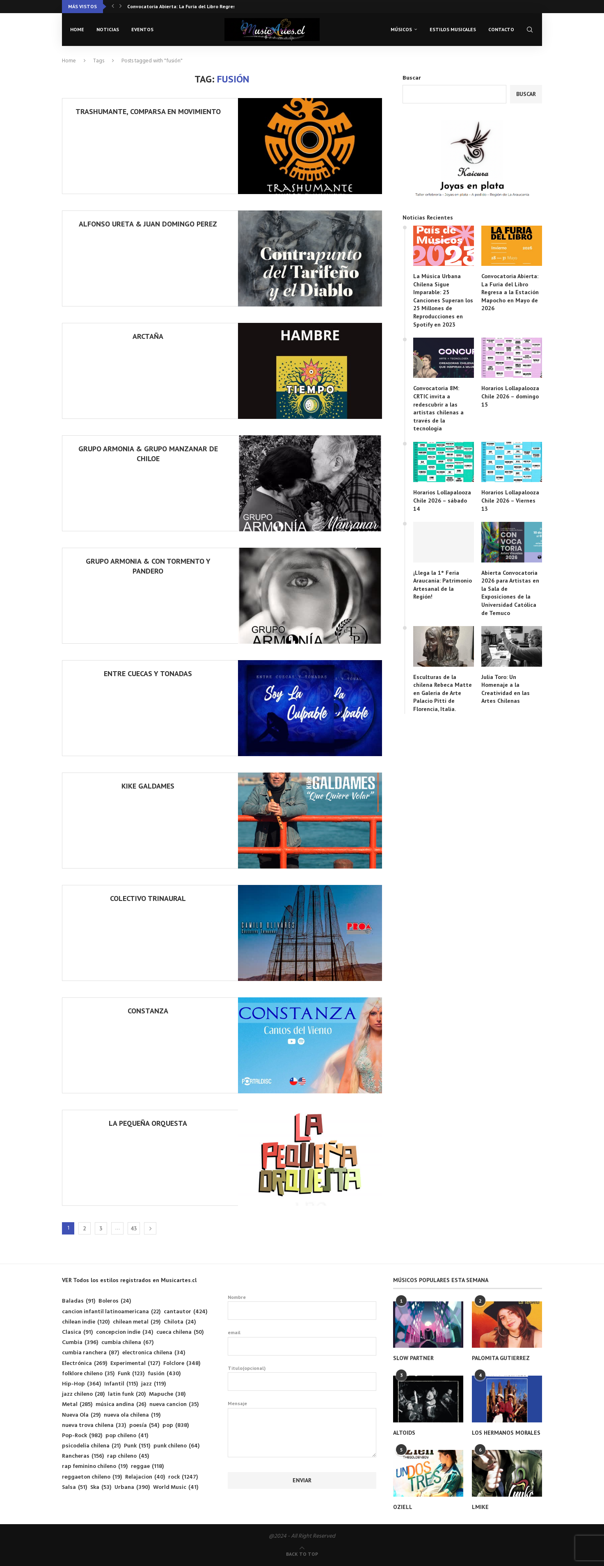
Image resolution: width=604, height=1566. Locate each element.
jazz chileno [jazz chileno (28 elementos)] (83, 1394)
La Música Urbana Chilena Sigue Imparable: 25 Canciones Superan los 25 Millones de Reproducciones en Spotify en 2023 (443, 300)
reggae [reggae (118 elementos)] (147, 1466)
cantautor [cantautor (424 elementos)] (185, 1312)
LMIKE (480, 1507)
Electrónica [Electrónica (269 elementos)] (84, 1363)
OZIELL (402, 1507)
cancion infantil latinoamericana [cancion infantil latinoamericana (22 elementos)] (111, 1312)
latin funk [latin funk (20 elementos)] (127, 1394)
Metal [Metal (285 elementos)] (77, 1404)
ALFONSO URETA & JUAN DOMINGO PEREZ (148, 224)
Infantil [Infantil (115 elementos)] (121, 1384)
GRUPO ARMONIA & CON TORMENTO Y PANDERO (148, 566)
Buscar (412, 78)
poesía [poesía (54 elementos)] (144, 1425)
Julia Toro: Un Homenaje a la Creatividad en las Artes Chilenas (505, 689)
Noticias (107, 29)
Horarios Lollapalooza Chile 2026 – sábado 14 (442, 500)
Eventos (142, 29)
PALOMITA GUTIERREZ (501, 1358)
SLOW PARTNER (413, 1358)
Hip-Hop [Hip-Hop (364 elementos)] (81, 1384)
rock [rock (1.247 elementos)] (183, 1477)
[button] (113, 6)
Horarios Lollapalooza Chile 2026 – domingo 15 (510, 396)
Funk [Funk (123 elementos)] (131, 1374)
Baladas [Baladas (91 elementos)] (78, 1301)
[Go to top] (302, 1554)
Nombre (302, 1307)
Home (77, 29)
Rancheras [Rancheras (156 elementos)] (83, 1456)
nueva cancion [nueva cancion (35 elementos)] (174, 1404)
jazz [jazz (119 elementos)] (153, 1384)
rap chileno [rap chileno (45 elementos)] (128, 1456)
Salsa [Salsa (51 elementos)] (74, 1487)
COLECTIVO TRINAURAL (148, 898)
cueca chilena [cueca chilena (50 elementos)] (180, 1332)
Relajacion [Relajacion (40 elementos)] (145, 1477)
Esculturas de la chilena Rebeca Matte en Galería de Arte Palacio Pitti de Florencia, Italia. (442, 693)
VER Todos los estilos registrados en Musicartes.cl (129, 1280)
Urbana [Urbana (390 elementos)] (132, 1487)
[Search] (530, 29)
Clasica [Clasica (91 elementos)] (77, 1332)
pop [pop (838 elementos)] (175, 1425)
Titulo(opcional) (302, 1378)
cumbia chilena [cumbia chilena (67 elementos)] (127, 1342)
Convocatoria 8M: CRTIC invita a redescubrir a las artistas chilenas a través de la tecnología (438, 408)
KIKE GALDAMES (147, 786)
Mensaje (302, 1407)
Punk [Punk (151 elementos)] (137, 1446)
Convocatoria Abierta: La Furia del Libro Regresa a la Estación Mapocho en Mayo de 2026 (510, 292)
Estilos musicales (453, 29)
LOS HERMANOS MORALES (506, 1432)
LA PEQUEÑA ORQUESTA (148, 1123)
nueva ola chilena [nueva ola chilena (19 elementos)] (132, 1415)
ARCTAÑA (148, 336)
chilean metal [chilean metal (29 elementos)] (136, 1322)
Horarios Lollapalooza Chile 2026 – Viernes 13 (510, 500)
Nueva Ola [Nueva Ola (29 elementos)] (81, 1415)
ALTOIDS (404, 1432)
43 (133, 1228)
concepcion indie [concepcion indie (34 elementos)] (124, 1332)
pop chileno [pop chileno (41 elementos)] (126, 1436)
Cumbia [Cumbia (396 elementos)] (80, 1342)
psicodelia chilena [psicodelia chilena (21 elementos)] (91, 1446)
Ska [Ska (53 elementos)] (100, 1487)
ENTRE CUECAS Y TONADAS (148, 673)
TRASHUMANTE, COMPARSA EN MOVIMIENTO (148, 111)
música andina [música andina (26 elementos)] (121, 1404)
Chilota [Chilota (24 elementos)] (180, 1322)
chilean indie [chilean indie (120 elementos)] (86, 1322)
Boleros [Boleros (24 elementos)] (114, 1301)
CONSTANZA (148, 1010)
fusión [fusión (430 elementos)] (164, 1374)
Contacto (501, 29)
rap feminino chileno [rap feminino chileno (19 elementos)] (95, 1466)
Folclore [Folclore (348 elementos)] (181, 1363)
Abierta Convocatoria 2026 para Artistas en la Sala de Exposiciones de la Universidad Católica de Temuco (510, 593)
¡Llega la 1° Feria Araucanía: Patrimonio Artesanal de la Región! (442, 585)
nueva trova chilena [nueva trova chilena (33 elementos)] (94, 1425)
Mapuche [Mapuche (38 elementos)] (167, 1394)
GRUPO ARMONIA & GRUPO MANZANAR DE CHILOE (148, 453)
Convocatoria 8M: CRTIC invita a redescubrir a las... (186, 6)
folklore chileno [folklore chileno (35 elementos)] (88, 1374)
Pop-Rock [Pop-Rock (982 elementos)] (82, 1436)
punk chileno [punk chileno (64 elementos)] (176, 1446)
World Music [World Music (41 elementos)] (175, 1487)
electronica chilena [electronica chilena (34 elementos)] (153, 1353)
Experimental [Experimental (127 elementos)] (135, 1363)
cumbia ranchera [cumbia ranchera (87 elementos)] (90, 1353)
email (302, 1342)
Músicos (401, 29)
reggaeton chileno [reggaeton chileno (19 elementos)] (92, 1477)
